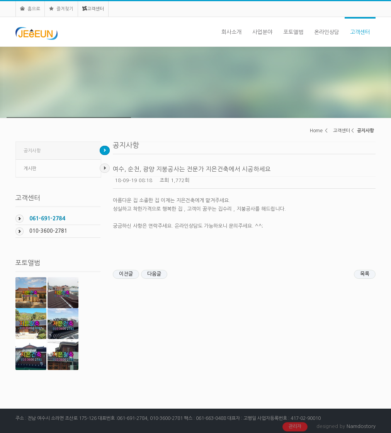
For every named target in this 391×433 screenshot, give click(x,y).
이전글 (126, 273)
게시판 (30, 168)
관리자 (295, 426)
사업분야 (262, 32)
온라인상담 (326, 32)
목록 (364, 273)
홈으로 (30, 9)
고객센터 (93, 9)
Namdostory (361, 426)
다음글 (154, 273)
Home (316, 130)
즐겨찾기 (61, 9)
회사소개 (231, 32)
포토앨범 (293, 32)
